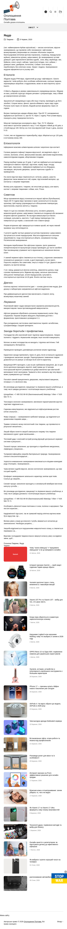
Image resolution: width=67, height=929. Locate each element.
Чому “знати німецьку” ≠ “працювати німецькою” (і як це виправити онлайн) (45, 549)
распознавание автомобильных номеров (46, 877)
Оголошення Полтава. (33, 922)
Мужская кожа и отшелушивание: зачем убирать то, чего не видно (46, 791)
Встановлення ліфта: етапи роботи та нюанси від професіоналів (45, 739)
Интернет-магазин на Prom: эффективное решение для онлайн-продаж (44, 775)
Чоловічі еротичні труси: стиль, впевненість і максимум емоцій (42, 583)
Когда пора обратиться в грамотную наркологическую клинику (44, 618)
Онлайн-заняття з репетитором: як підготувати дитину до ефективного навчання (44, 844)
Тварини (10, 39)
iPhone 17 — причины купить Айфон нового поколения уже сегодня (44, 687)
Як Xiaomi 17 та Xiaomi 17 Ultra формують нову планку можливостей (44, 809)
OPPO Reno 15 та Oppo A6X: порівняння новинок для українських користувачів (46, 653)
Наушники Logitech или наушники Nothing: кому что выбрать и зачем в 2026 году (46, 636)
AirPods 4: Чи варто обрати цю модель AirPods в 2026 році (45, 705)
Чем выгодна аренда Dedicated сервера (46, 721)
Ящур (21, 543)
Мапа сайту (4, 915)
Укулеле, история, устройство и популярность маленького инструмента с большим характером (46, 671)
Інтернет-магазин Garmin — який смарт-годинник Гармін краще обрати (46, 566)
